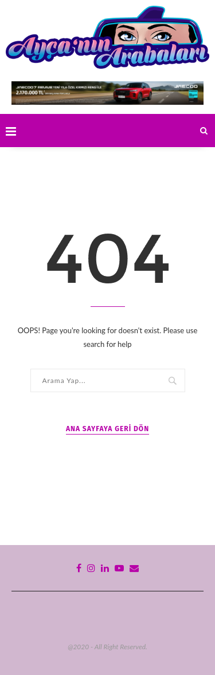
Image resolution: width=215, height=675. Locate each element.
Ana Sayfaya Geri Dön (107, 429)
